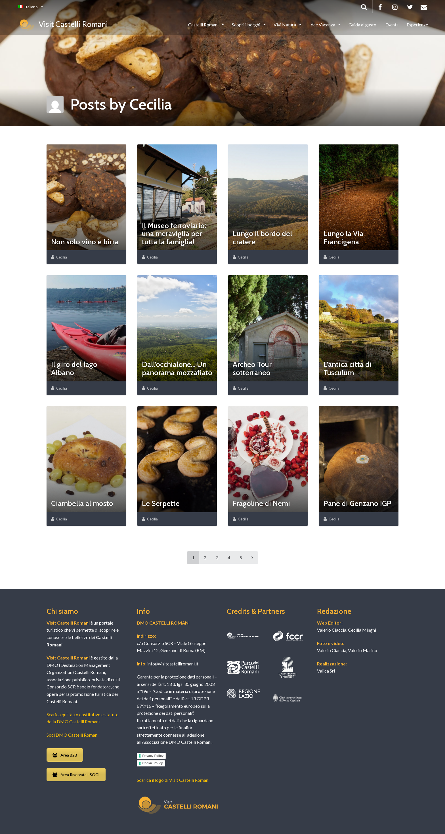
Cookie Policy (152, 763)
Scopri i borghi (246, 24)
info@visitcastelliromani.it (172, 663)
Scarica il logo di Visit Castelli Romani (173, 780)
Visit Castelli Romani (63, 25)
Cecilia (61, 257)
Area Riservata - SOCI (76, 774)
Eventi (391, 24)
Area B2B (65, 755)
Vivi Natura (285, 24)
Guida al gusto (362, 24)
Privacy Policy (153, 755)
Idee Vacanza (322, 24)
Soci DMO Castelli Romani (72, 735)
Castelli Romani (203, 24)
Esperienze (417, 24)
